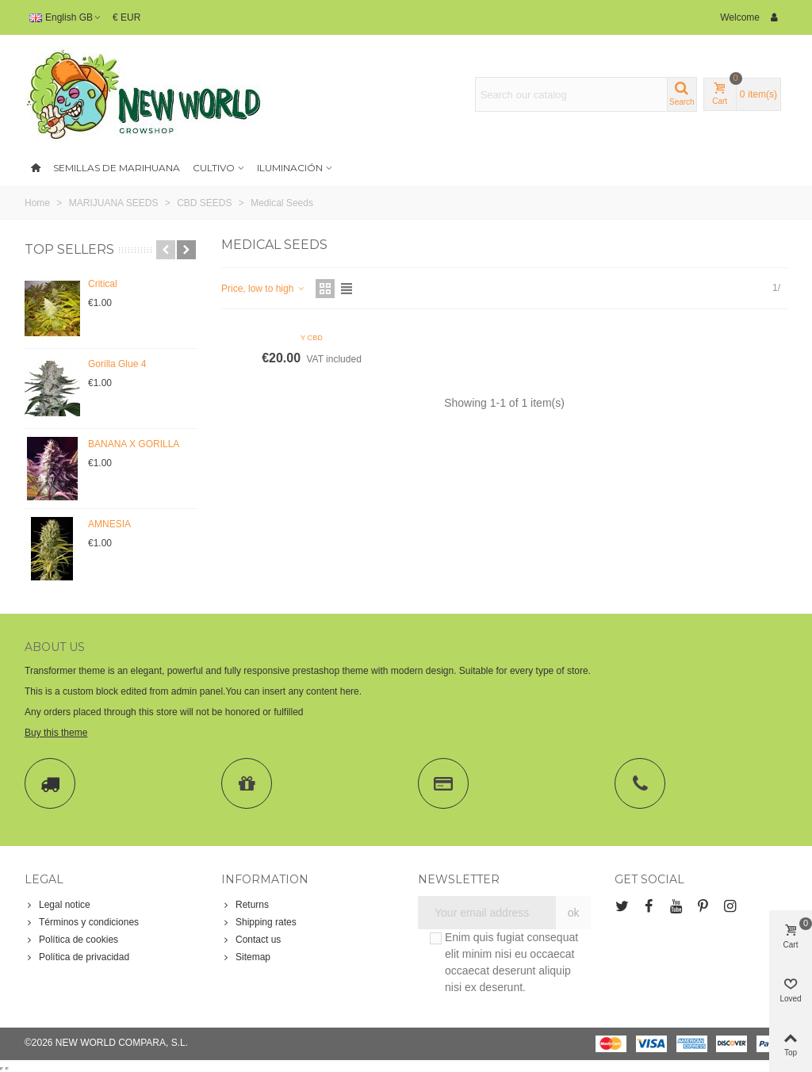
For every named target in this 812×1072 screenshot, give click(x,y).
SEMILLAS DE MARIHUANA (116, 168)
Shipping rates (259, 922)
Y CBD (312, 338)
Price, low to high (263, 288)
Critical (102, 283)
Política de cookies (71, 939)
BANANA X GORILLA (133, 444)
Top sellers (69, 249)
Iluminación (290, 168)
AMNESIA (109, 524)
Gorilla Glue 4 (117, 363)
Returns (245, 905)
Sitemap (245, 957)
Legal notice (57, 905)
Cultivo (214, 168)
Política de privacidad (77, 957)
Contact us (251, 939)
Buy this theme (56, 732)
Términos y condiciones (82, 922)
